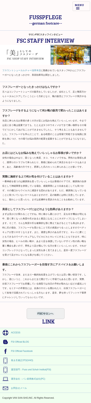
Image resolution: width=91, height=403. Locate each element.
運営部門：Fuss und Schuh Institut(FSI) (25, 370)
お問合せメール (13, 388)
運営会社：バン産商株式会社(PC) (22, 379)
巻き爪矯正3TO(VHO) (16, 361)
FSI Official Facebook (16, 351)
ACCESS (10, 332)
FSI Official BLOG (14, 342)
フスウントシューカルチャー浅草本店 (21, 70)
